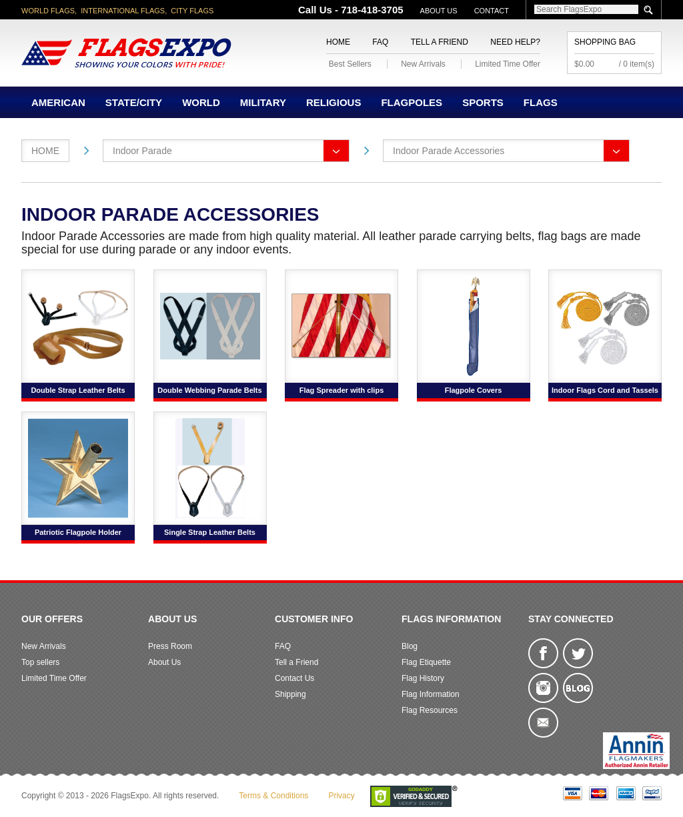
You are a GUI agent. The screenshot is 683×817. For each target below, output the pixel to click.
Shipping (290, 694)
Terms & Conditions (273, 795)
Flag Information (431, 694)
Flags (541, 102)
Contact (491, 11)
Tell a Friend (439, 42)
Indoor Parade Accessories (448, 150)
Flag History (423, 678)
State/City (133, 102)
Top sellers (40, 662)
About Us (439, 11)
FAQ (380, 42)
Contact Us (294, 678)
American (58, 102)
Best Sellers (350, 64)
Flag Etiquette (426, 662)
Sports (483, 102)
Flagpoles (411, 102)
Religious (334, 102)
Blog (410, 646)
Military (263, 102)
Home (338, 42)
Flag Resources (430, 710)
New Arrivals (423, 64)
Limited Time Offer (507, 64)
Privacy (341, 795)
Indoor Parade (142, 150)
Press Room (170, 646)
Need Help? (515, 42)
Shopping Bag (605, 42)
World (201, 102)
